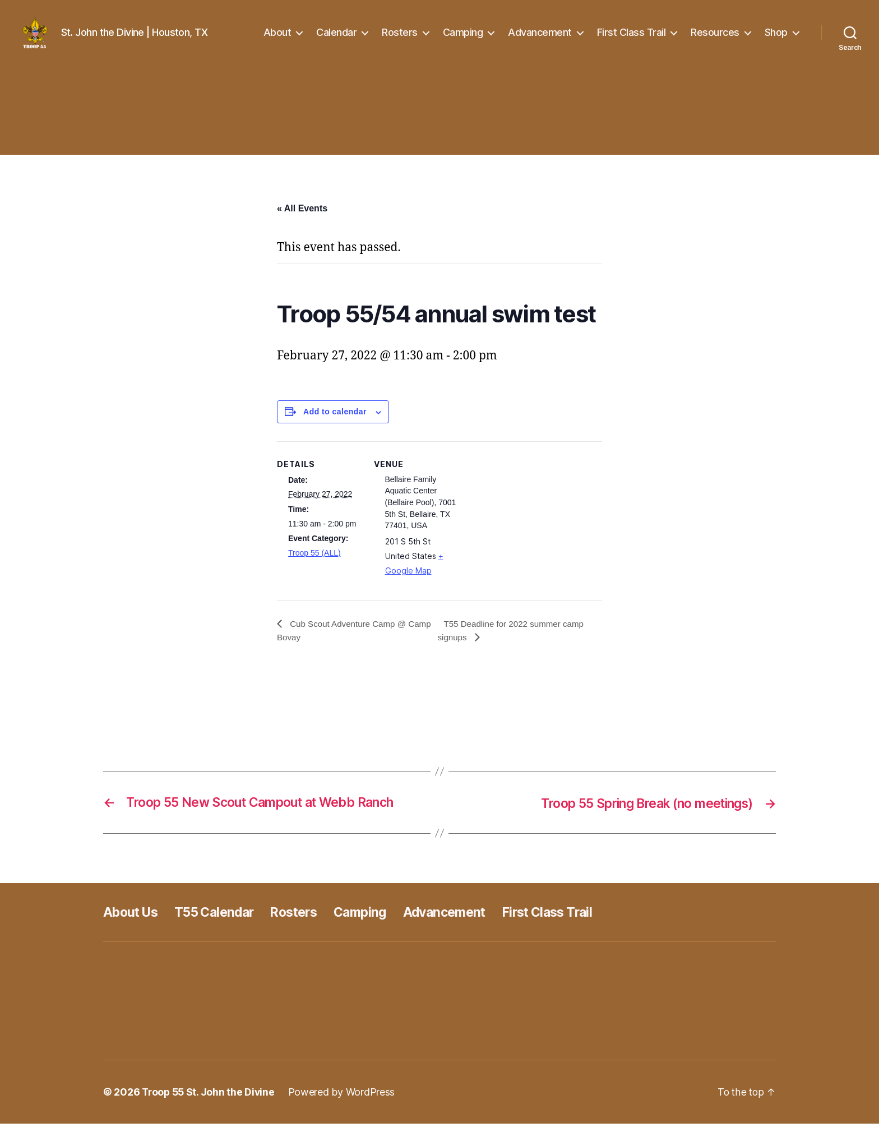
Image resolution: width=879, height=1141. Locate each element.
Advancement (540, 41)
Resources (715, 41)
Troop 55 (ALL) (314, 569)
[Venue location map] (529, 536)
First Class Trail (631, 41)
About (277, 41)
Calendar (336, 41)
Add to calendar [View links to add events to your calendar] (335, 428)
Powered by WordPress (345, 1109)
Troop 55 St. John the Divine (209, 1109)
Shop (776, 41)
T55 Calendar (221, 929)
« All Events (302, 225)
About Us (132, 929)
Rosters (400, 41)
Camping (463, 41)
